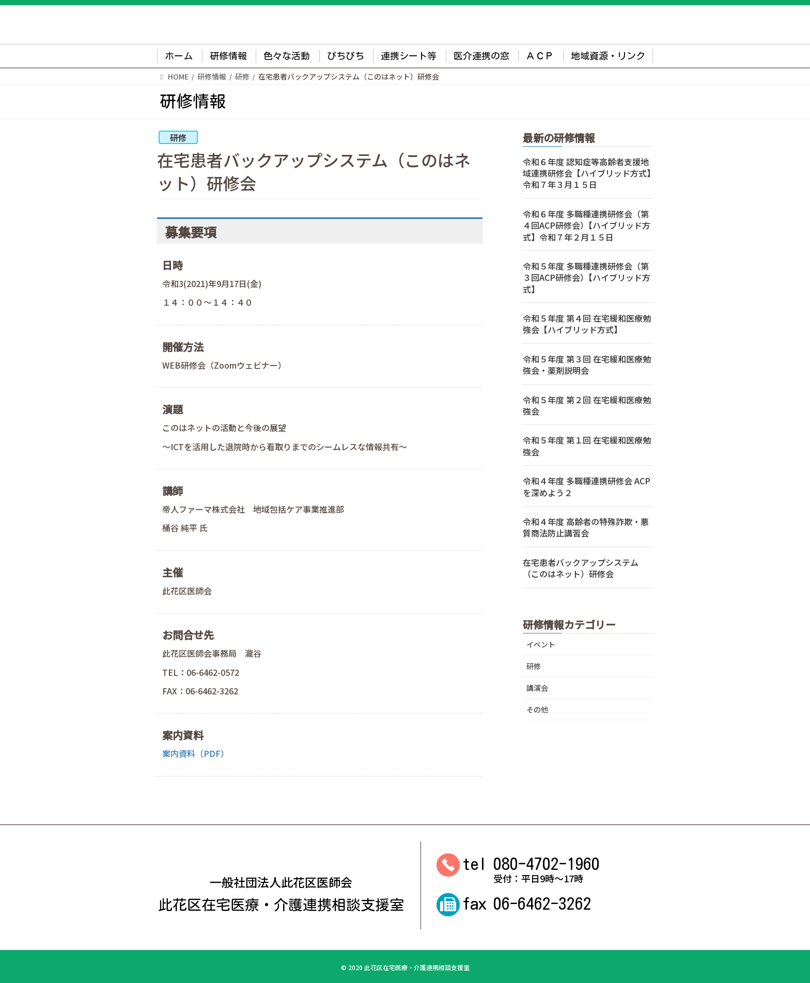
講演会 (537, 688)
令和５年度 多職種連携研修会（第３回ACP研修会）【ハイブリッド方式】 (586, 277)
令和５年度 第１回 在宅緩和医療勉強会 (587, 445)
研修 (178, 137)
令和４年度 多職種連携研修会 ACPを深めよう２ (586, 486)
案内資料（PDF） (195, 753)
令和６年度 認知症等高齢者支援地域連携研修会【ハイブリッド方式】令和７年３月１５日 (587, 173)
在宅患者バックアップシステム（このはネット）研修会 (580, 568)
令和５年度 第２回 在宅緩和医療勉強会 (587, 405)
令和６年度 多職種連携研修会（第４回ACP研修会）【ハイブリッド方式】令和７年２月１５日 (586, 225)
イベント (540, 644)
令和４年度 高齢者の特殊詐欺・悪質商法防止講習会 (586, 527)
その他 (537, 709)
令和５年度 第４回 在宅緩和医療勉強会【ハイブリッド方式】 (587, 324)
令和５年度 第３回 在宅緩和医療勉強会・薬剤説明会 (587, 364)
